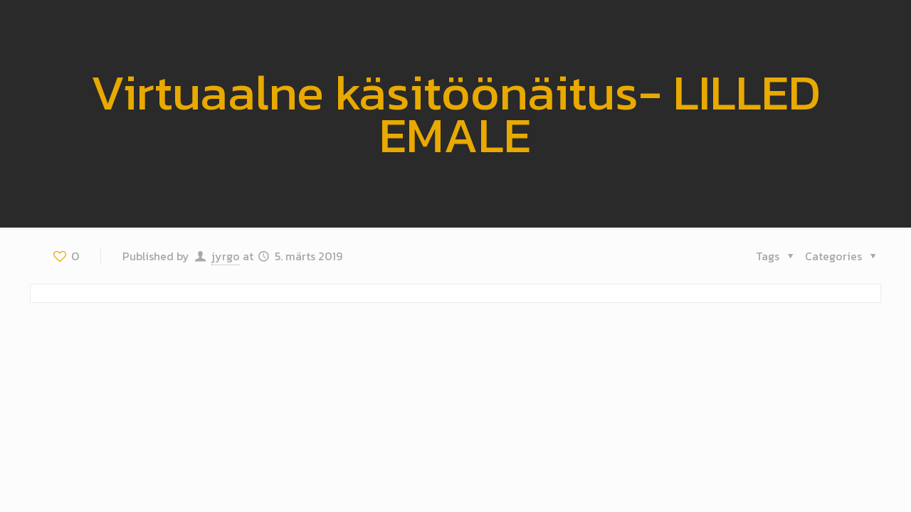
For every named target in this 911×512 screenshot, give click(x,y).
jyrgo (225, 256)
